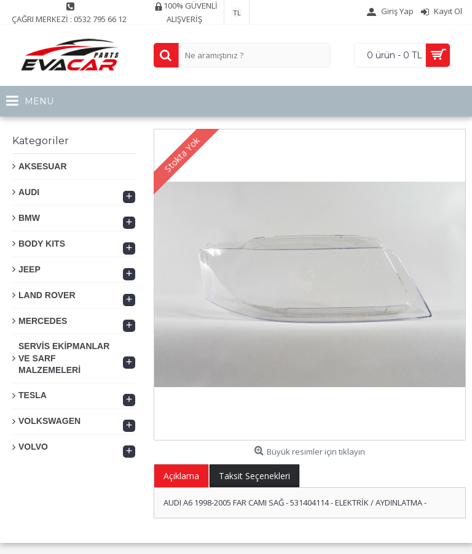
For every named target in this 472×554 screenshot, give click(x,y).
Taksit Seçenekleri (254, 476)
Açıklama (181, 476)
